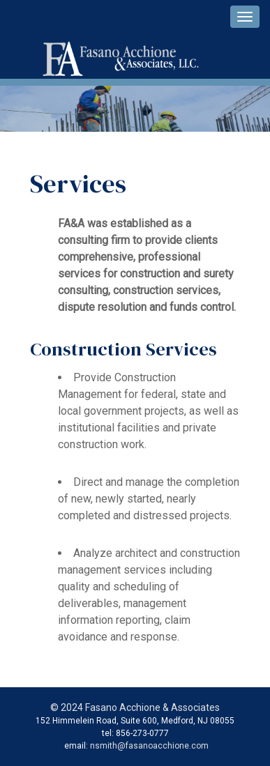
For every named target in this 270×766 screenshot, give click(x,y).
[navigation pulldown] (245, 17)
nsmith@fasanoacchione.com (149, 746)
